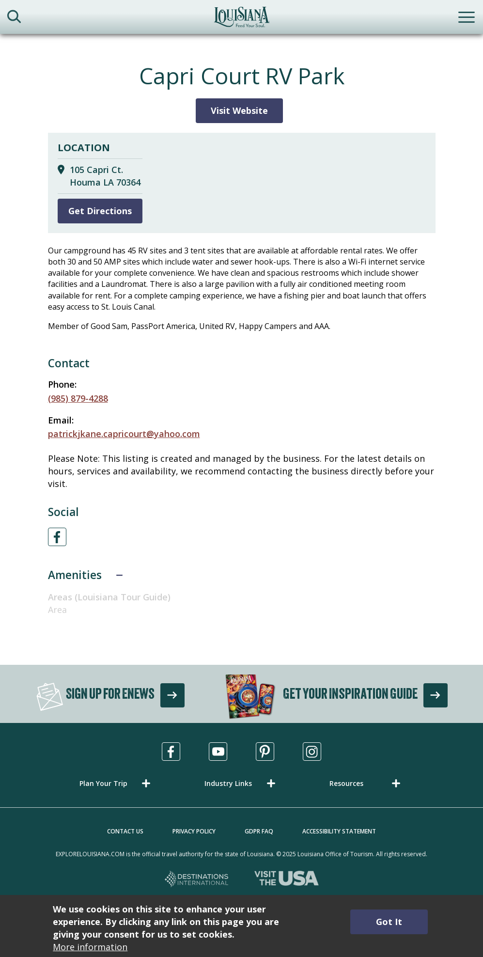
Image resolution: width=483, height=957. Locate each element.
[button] (116, 783)
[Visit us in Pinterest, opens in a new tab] (265, 751)
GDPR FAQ (259, 831)
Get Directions (100, 211)
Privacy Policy (194, 831)
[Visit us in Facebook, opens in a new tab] (171, 751)
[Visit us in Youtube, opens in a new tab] (218, 751)
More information (90, 947)
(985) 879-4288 (78, 398)
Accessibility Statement (339, 831)
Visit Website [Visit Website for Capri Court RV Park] (239, 110)
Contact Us (125, 831)
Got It (389, 921)
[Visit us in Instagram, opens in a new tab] (312, 751)
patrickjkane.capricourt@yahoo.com (124, 433)
